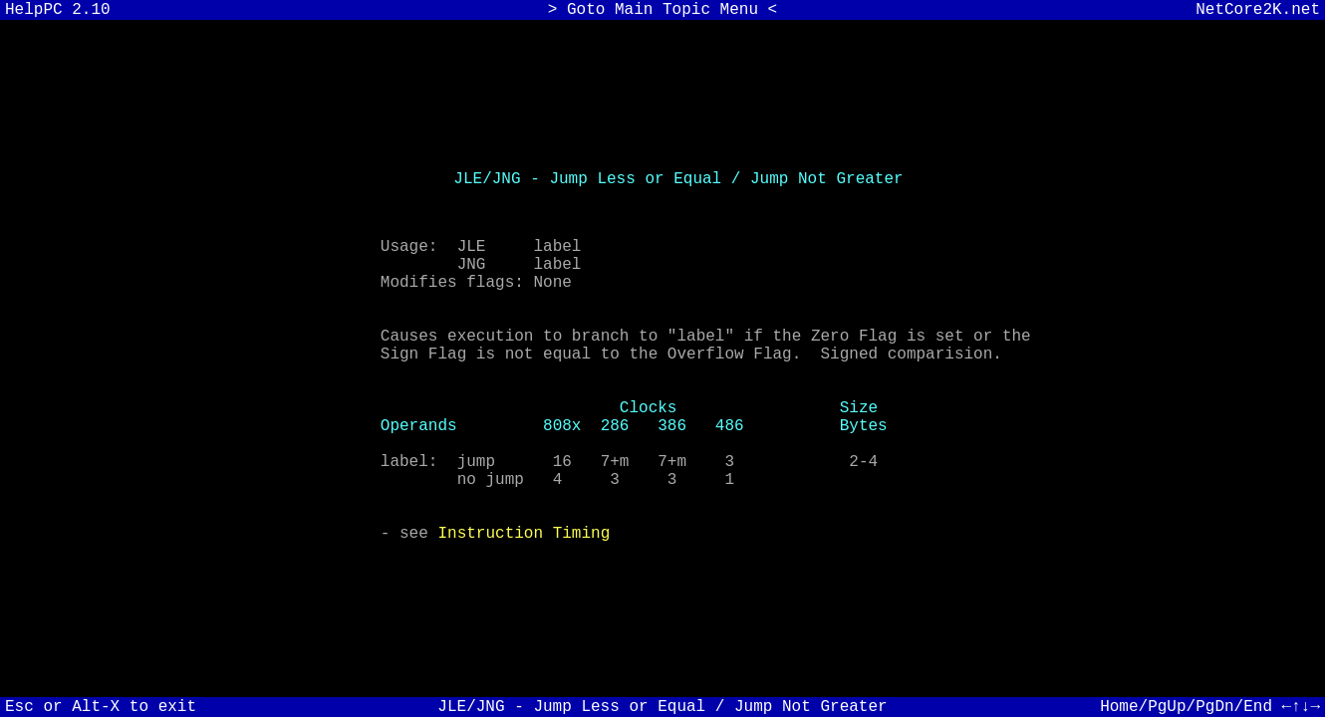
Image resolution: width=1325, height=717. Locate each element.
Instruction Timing (523, 566)
